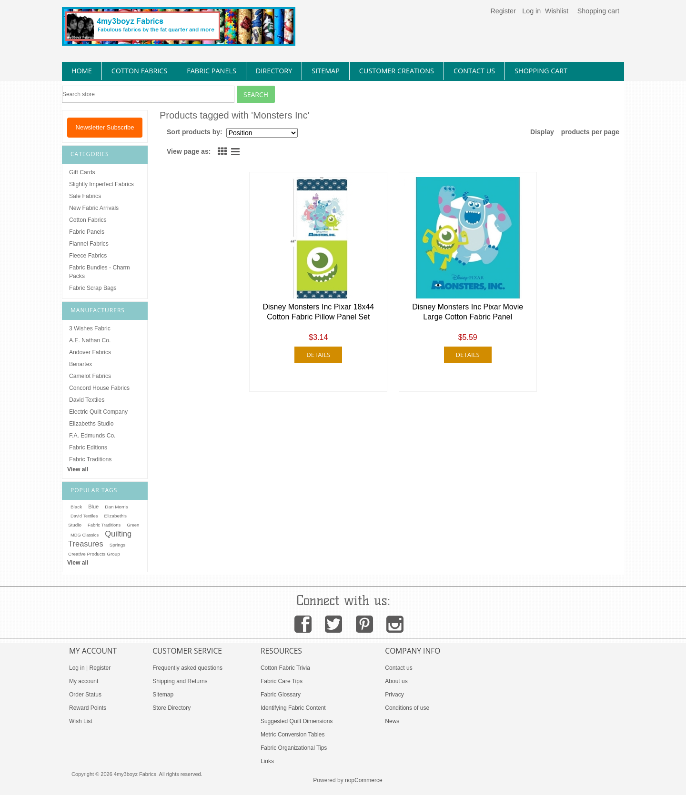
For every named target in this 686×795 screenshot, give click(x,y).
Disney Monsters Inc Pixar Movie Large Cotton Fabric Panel (467, 312)
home (81, 70)
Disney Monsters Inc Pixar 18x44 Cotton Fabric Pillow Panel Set (318, 312)
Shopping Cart (540, 70)
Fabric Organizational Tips (294, 748)
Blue (93, 506)
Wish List (80, 721)
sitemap (326, 70)
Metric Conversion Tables (293, 734)
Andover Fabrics (90, 352)
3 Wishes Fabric (90, 328)
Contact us (398, 668)
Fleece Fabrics (88, 255)
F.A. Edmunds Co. (92, 435)
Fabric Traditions (90, 459)
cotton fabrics (139, 70)
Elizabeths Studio (91, 423)
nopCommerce (364, 780)
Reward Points (87, 708)
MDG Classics (85, 535)
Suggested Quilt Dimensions (297, 721)
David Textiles (86, 400)
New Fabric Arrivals (94, 208)
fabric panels (211, 70)
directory (274, 70)
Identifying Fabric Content (293, 708)
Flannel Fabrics (89, 243)
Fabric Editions (88, 447)
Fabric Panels (86, 232)
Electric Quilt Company (98, 411)
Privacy (394, 694)
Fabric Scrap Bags (92, 288)
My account (83, 681)
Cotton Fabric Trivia (285, 668)
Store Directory (171, 708)
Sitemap (162, 694)
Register (502, 11)
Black (76, 506)
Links (267, 761)
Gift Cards (82, 172)
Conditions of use (407, 708)
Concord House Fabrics (99, 388)
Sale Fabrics (85, 196)
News (392, 721)
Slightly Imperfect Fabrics (101, 184)
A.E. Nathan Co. (90, 340)
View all (77, 469)
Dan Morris (116, 506)
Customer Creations (396, 70)
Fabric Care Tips (282, 681)
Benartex (80, 364)
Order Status (85, 694)
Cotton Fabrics (88, 220)
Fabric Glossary (281, 694)
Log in (531, 11)
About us (396, 681)
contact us (474, 70)
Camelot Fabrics (90, 376)
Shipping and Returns (179, 681)
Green (133, 525)
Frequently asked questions (187, 668)
